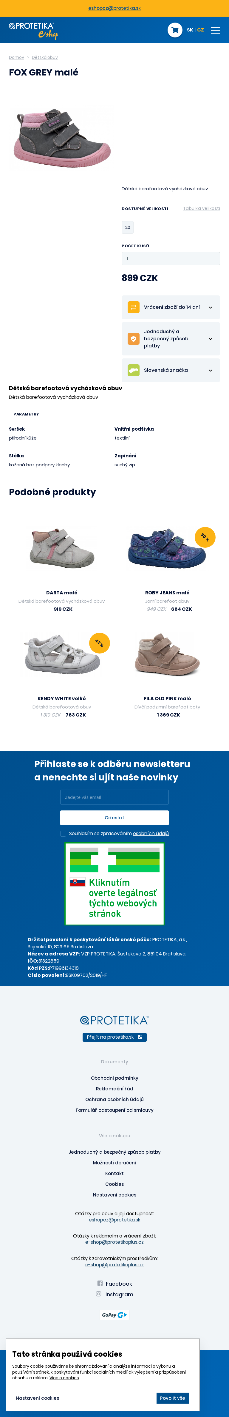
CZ (200, 30)
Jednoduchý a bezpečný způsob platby (115, 1152)
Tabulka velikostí (201, 208)
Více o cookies (64, 1378)
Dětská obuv (45, 57)
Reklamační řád (114, 1089)
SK (190, 30)
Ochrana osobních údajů (114, 1099)
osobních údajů (151, 833)
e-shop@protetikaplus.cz (114, 1242)
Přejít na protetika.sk (114, 1037)
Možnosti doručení (114, 1163)
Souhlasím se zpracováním (119, 834)
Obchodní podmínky (114, 1078)
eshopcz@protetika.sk (114, 8)
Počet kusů (135, 246)
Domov (16, 57)
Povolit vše (172, 1398)
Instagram (114, 1294)
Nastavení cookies (114, 1195)
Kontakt (114, 1173)
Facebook (114, 1283)
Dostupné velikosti (171, 210)
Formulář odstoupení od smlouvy (115, 1110)
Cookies (114, 1184)
